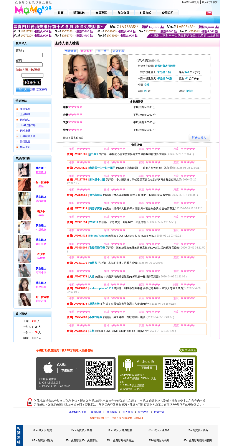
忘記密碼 (41, 89)
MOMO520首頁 (78, 412)
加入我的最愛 (210, 2)
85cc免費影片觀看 (81, 430)
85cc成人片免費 (42, 430)
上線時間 (25, 114)
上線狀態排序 (28, 125)
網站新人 (25, 119)
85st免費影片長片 (198, 430)
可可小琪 (41, 272)
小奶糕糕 (41, 229)
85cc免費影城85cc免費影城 (81, 440)
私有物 (41, 257)
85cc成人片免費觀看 (120, 430)
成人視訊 (25, 146)
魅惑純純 (41, 287)
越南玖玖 (41, 172)
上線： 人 (31, 321)
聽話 (41, 186)
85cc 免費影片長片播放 (120, 440)
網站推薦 (25, 130)
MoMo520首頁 (190, 2)
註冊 (33, 89)
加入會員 (127, 412)
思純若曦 (41, 300)
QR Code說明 (188, 350)
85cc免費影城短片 (42, 440)
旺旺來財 (41, 243)
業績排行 (25, 108)
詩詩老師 (41, 200)
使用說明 (143, 412)
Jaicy (41, 215)
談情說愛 (25, 141)
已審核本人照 (28, 136)
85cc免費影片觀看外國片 (197, 440)
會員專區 (112, 412)
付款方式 (159, 412)
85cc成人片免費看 (159, 430)
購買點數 (95, 412)
